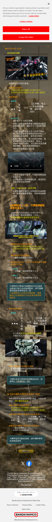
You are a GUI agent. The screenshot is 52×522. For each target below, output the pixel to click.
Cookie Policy (40, 505)
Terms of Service (12, 505)
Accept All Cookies (26, 35)
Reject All (26, 27)
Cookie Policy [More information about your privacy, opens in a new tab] (34, 14)
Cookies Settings (26, 20)
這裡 (43, 336)
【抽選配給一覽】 (23, 381)
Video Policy (26, 509)
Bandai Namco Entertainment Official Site (26, 500)
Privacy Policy (27, 505)
